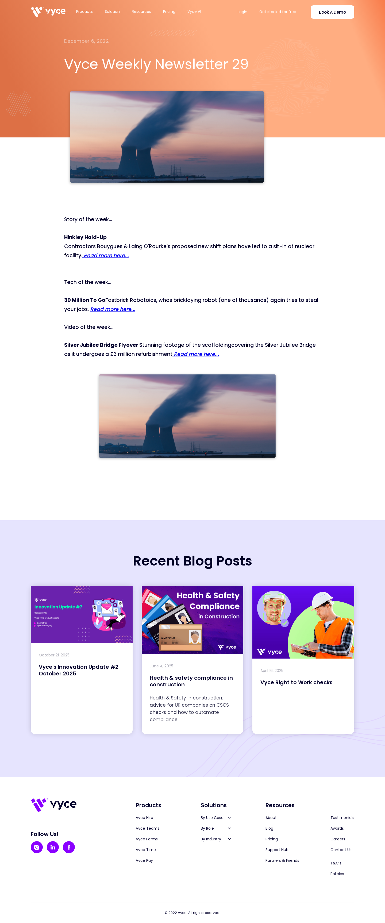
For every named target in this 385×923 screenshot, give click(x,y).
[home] (48, 12)
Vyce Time (146, 849)
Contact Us (341, 849)
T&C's (335, 863)
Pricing (169, 11)
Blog (269, 828)
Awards (337, 828)
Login (242, 11)
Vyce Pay (144, 860)
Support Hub (276, 849)
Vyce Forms (147, 839)
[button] (88, 11)
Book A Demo (332, 12)
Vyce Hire (144, 817)
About (271, 817)
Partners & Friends (282, 860)
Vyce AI (194, 11)
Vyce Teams (147, 828)
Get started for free (277, 11)
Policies (337, 873)
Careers (337, 839)
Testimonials (342, 817)
